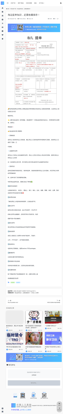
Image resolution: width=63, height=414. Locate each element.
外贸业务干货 (13, 8)
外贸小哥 (30, 18)
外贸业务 (12, 282)
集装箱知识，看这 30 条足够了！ (14, 326)
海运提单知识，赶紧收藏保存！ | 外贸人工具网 (26, 292)
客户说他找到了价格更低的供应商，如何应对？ (33, 326)
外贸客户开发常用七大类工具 (53, 348)
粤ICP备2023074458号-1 (51, 405)
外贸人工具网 (43, 405)
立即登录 (34, 375)
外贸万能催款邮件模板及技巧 (33, 348)
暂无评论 (12, 365)
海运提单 (16, 120)
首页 (8, 8)
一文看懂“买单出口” (50, 326)
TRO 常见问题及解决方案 (13, 347)
